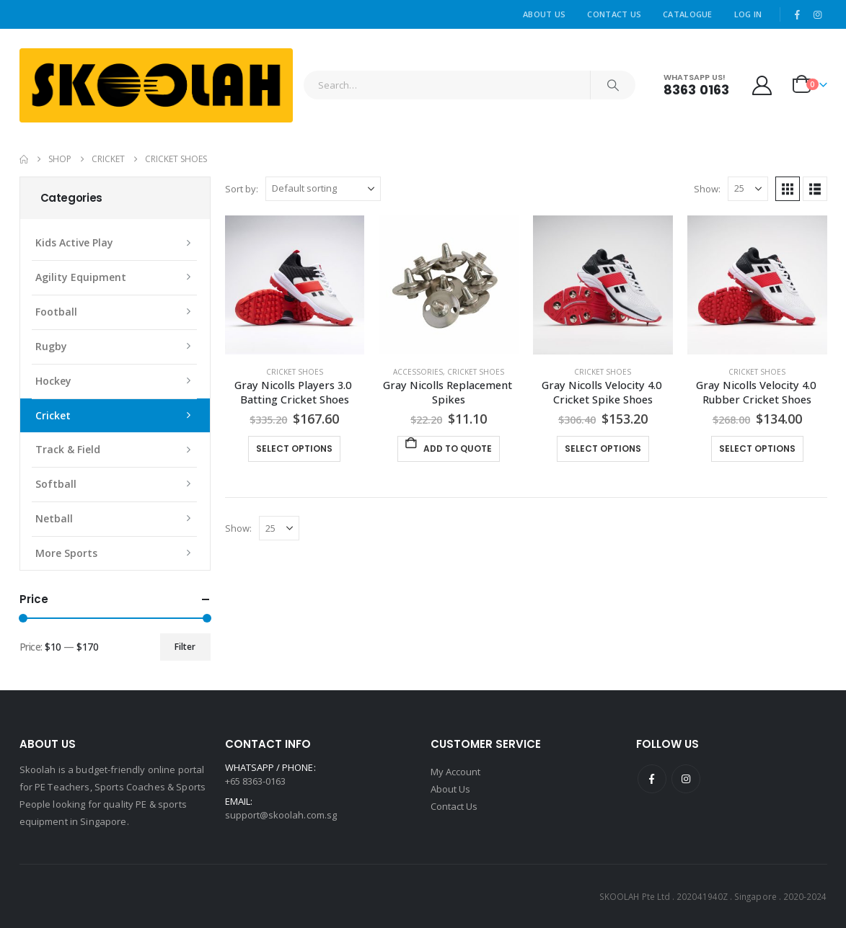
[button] (787, 189)
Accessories (418, 372)
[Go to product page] (295, 285)
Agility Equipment (80, 277)
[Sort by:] (323, 189)
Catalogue (687, 14)
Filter (185, 647)
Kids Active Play (74, 242)
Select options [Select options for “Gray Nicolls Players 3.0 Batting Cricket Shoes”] (294, 448)
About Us (544, 14)
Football (56, 311)
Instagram (685, 778)
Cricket (53, 415)
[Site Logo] (156, 85)
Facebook (652, 778)
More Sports (66, 553)
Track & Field (67, 449)
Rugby (51, 346)
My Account (456, 771)
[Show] (748, 189)
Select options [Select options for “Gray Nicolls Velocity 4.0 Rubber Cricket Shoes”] (757, 448)
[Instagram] (817, 14)
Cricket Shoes (294, 372)
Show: (707, 188)
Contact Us (614, 14)
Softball (55, 484)
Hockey (53, 381)
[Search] (613, 85)
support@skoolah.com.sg (281, 814)
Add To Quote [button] (457, 448)
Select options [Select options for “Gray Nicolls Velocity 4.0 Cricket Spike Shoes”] (603, 448)
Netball (54, 518)
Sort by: (241, 188)
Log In (748, 14)
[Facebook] (797, 14)
